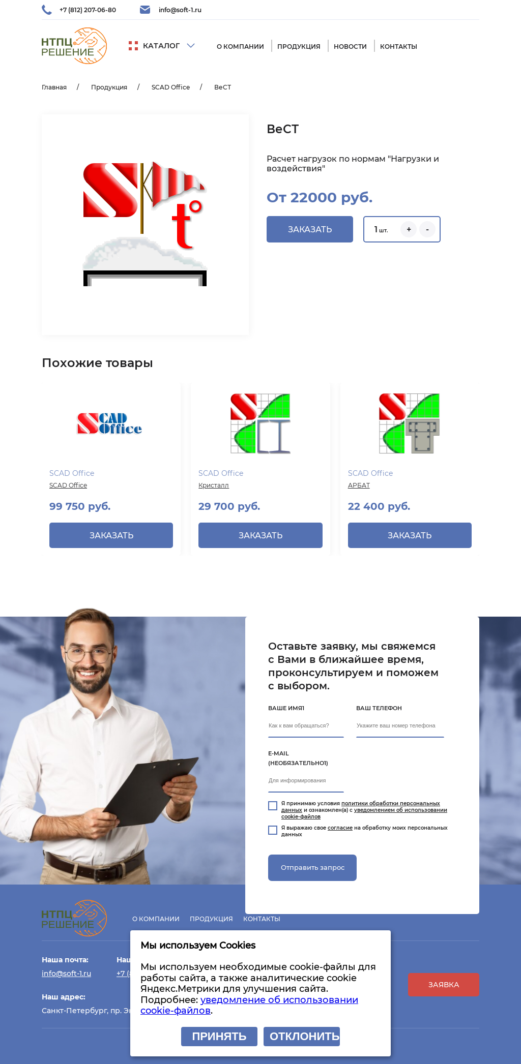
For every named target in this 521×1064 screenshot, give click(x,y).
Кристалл (213, 485)
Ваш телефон (379, 708)
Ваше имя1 (286, 708)
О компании (240, 46)
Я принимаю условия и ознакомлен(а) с (364, 810)
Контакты (398, 46)
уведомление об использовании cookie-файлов (249, 1005)
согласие (340, 828)
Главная (54, 87)
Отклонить (304, 1036)
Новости (350, 46)
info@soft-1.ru (180, 10)
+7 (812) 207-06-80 (88, 10)
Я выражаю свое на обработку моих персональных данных (364, 831)
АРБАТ (359, 485)
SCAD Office (171, 87)
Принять (219, 1036)
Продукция (299, 46)
